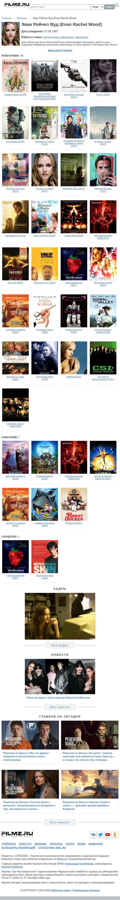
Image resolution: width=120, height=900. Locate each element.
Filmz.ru (62, 859)
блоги (70, 844)
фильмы (40, 844)
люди (81, 844)
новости (25, 844)
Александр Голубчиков (79, 863)
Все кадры (60, 645)
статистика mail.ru (52, 847)
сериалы (56, 844)
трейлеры (9, 844)
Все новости (60, 707)
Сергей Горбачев (12, 867)
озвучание (67, 37)
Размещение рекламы (86, 890)
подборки (95, 844)
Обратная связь (61, 890)
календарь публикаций (18, 847)
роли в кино (51, 37)
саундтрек (81, 37)
